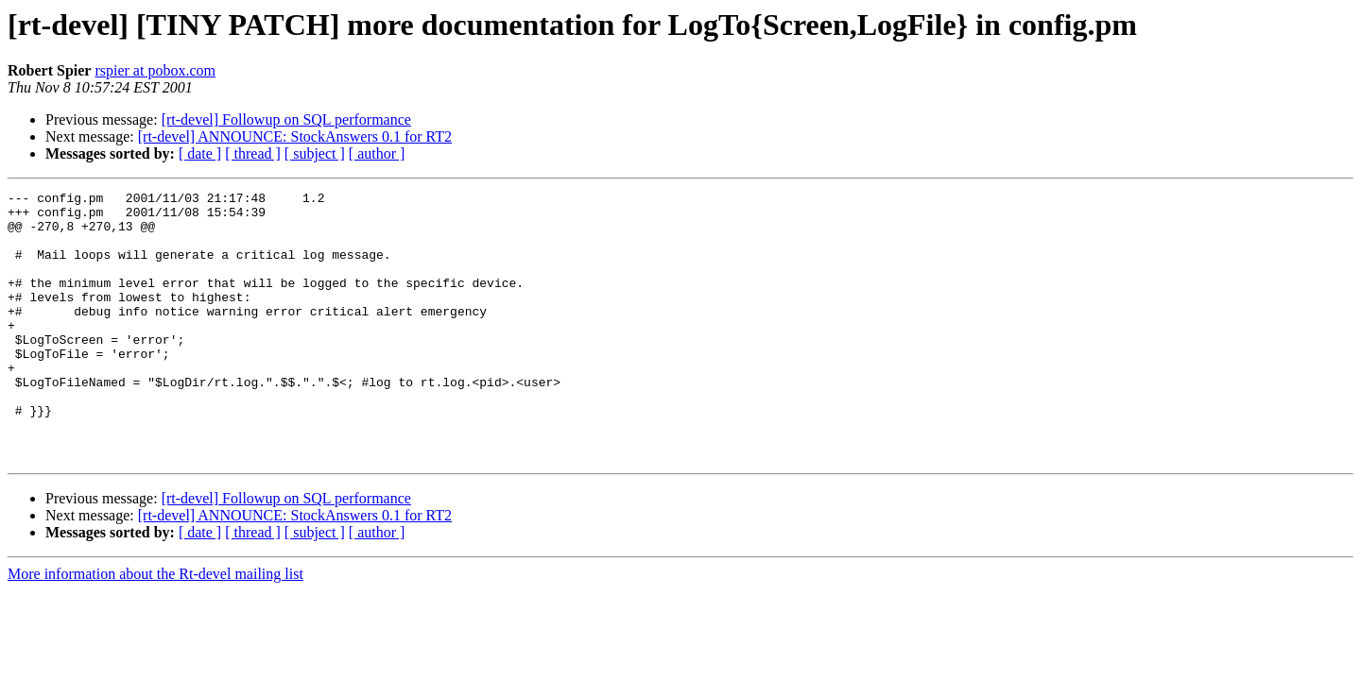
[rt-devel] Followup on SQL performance (286, 119)
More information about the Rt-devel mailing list (155, 628)
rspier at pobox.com (155, 70)
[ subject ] (314, 153)
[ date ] (200, 153)
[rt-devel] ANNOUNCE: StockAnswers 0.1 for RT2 (295, 136)
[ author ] (377, 153)
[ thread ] (253, 153)
